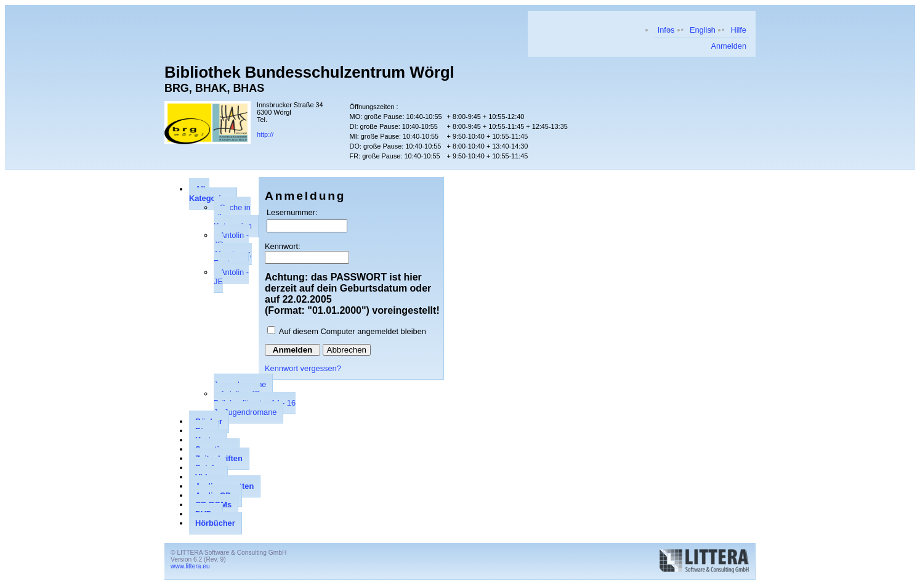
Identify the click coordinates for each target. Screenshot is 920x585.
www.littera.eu (190, 566)
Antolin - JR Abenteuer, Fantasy (233, 249)
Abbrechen (346, 349)
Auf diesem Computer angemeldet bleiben (352, 331)
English (703, 30)
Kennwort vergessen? (303, 368)
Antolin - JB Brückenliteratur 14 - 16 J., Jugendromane (255, 403)
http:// (265, 134)
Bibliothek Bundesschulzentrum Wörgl (309, 72)
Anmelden (728, 46)
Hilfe (738, 30)
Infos (666, 30)
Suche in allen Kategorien (233, 217)
